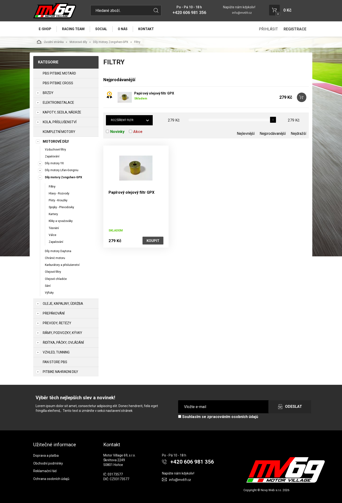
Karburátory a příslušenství (62, 265)
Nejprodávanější (273, 133)
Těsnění (54, 228)
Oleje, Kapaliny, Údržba (63, 304)
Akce (137, 131)
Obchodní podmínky (48, 463)
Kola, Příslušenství (59, 122)
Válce (52, 235)
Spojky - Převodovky (61, 207)
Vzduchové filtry (55, 149)
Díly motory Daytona (58, 251)
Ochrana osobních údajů (51, 479)
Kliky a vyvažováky (61, 221)
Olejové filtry (53, 271)
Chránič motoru (55, 258)
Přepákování (54, 313)
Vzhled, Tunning (56, 352)
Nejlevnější (246, 133)
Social (101, 29)
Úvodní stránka (50, 41)
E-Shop (45, 29)
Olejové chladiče (56, 279)
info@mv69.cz (242, 12)
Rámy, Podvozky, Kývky (62, 333)
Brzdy (48, 93)
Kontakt (146, 29)
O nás (123, 29)
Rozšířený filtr (122, 120)
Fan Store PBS (55, 362)
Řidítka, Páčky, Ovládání (63, 342)
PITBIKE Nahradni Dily (60, 372)
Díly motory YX (54, 163)
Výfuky (49, 292)
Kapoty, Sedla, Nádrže (62, 112)
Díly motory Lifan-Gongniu (61, 170)
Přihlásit (268, 29)
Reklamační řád (45, 471)
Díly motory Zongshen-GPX (110, 42)
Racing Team (73, 29)
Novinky (117, 131)
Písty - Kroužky (58, 200)
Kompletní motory (59, 132)
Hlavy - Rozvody (59, 193)
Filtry (52, 186)
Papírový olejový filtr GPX (154, 93)
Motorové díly (78, 42)
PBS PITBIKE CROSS (58, 83)
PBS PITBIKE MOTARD (59, 73)
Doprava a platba (46, 455)
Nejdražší (298, 133)
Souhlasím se (218, 416)
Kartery (53, 214)
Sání (48, 285)
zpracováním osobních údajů (232, 416)
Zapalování (52, 156)
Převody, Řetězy (57, 323)
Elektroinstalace (58, 102)
